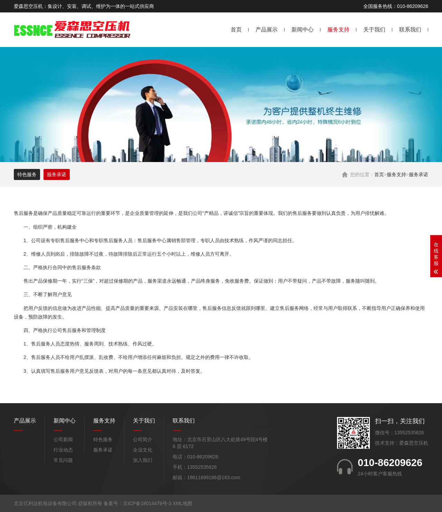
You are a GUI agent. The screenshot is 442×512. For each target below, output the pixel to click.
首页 (236, 29)
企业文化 (142, 450)
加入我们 (142, 460)
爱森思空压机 (413, 443)
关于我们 (374, 29)
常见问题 (63, 460)
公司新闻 (63, 439)
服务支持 (338, 29)
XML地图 (182, 503)
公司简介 (142, 439)
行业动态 (63, 450)
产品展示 (267, 29)
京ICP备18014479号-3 (147, 503)
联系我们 (410, 29)
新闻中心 (302, 29)
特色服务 (27, 174)
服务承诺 (418, 174)
